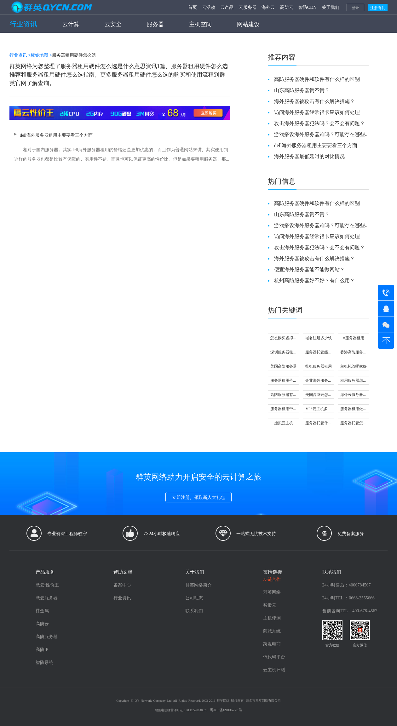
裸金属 (42, 611)
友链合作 (272, 579)
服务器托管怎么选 (353, 423)
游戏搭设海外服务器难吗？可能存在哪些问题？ (319, 134)
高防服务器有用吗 (283, 395)
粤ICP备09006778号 (226, 709)
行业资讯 (23, 23)
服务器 (155, 24)
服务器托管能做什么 (318, 352)
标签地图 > (41, 55)
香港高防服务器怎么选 (353, 352)
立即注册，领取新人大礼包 (198, 497)
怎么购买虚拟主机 (283, 338)
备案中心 (122, 585)
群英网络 (272, 592)
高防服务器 (47, 636)
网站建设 (248, 24)
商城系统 (272, 631)
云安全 (113, 24)
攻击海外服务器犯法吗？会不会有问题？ (319, 123)
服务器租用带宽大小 (283, 409)
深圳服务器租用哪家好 (283, 352)
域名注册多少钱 (318, 337)
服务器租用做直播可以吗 (353, 409)
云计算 (70, 24)
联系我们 (194, 611)
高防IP (42, 649)
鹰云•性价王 (47, 585)
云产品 (226, 7)
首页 (192, 7)
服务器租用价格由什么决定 (283, 381)
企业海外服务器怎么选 (318, 381)
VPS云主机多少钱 (318, 409)
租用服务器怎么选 (353, 381)
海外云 (268, 7)
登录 (355, 7)
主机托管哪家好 (353, 366)
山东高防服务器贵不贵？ (302, 90)
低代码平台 (274, 657)
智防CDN (307, 7)
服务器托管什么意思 (318, 423)
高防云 (286, 7)
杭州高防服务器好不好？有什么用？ (314, 280)
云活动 (208, 7)
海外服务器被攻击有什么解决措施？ (314, 101)
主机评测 (272, 618)
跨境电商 (272, 644)
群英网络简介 (198, 585)
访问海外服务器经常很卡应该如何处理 (317, 112)
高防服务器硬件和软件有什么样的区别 (317, 79)
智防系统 (44, 662)
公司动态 (194, 598)
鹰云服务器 (47, 598)
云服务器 (247, 7)
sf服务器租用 (354, 337)
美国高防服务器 (283, 366)
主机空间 (200, 24)
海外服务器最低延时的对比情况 (309, 156)
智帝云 (269, 605)
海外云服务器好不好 (353, 395)
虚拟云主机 (283, 422)
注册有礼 (377, 7)
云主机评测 (274, 669)
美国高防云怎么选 (318, 395)
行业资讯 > (20, 55)
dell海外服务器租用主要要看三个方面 (119, 148)
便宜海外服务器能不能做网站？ (309, 269)
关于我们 (330, 7)
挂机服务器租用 (318, 366)
